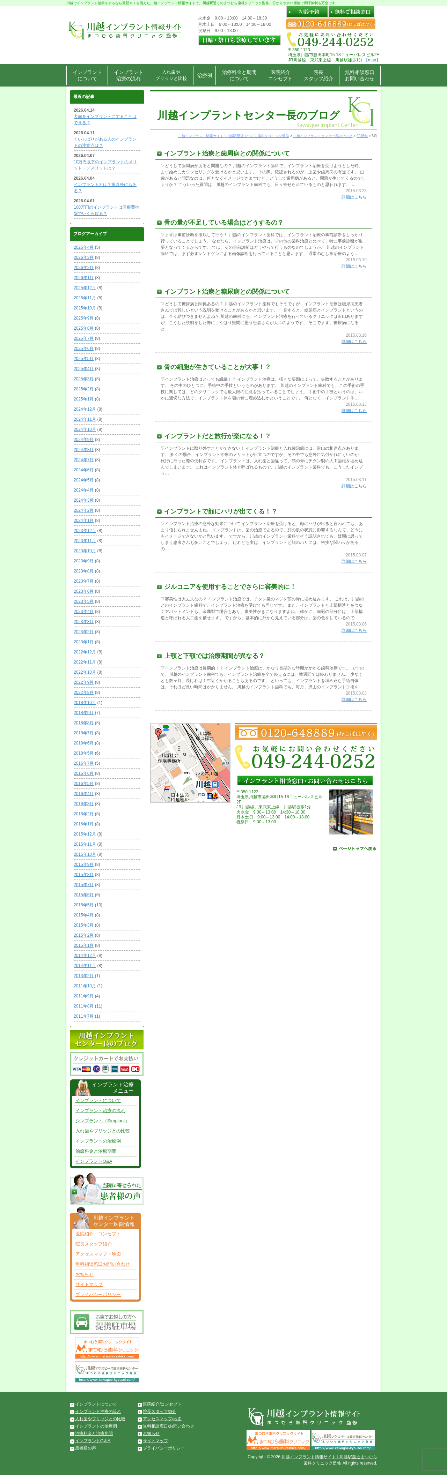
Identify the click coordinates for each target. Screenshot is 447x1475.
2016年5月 (84, 783)
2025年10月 (85, 308)
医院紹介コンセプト (280, 75)
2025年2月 (84, 389)
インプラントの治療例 (98, 1141)
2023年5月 (84, 601)
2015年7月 (84, 884)
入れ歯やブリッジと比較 (171, 75)
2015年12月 (85, 834)
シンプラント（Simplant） (102, 1120)
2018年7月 (84, 733)
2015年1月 (84, 945)
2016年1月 (84, 824)
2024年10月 (85, 429)
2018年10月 (85, 702)
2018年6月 (84, 743)
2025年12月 (85, 287)
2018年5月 (84, 753)
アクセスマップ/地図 (162, 1418)
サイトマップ (89, 1284)
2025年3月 (84, 378)
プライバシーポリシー (98, 1294)
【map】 (371, 60)
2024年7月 (84, 459)
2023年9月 (84, 561)
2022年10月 (85, 672)
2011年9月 (84, 996)
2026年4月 (84, 247)
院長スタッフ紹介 (318, 75)
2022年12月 (85, 652)
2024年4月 (84, 490)
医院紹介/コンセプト (162, 1404)
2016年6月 (84, 773)
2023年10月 (85, 550)
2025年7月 (84, 338)
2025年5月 (84, 358)
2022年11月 (85, 662)
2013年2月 (84, 975)
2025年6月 (84, 348)
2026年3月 (84, 257)
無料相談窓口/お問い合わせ (168, 1426)
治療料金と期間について (239, 75)
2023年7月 (84, 581)
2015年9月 (84, 864)
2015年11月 (85, 844)
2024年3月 (84, 500)
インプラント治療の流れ (128, 75)
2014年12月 (85, 955)
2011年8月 (84, 1006)
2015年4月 (84, 915)
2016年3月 (84, 803)
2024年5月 (84, 480)
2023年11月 (85, 540)
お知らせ (84, 1274)
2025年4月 (84, 368)
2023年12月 (85, 530)
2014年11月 (85, 965)
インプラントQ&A (93, 1161)
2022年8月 (84, 692)
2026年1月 (84, 277)
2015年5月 (84, 905)
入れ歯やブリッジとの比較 (102, 1130)
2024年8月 (84, 449)
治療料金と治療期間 (95, 1151)
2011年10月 (85, 985)
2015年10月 (85, 854)
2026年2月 (84, 267)
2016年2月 (84, 813)
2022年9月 (84, 682)
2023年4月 (84, 611)
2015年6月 (84, 894)
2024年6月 (84, 469)
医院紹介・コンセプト (98, 1233)
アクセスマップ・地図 (98, 1254)
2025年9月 (84, 318)
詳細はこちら (354, 197)
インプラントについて (87, 75)
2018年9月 (84, 712)
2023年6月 (84, 591)
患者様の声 (85, 1448)
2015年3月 (84, 925)
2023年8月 (84, 571)
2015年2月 (84, 935)
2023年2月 (84, 631)
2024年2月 (84, 510)
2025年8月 (84, 328)
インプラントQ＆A (92, 1440)
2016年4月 (84, 793)
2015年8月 (84, 874)
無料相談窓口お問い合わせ (359, 75)
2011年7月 (84, 1016)
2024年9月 (84, 439)
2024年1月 (84, 520)
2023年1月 (84, 641)
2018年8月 (84, 722)
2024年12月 (85, 409)
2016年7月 (84, 763)
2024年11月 (85, 419)
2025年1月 (84, 399)
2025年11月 (85, 297)
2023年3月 (84, 621)
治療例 (204, 75)
